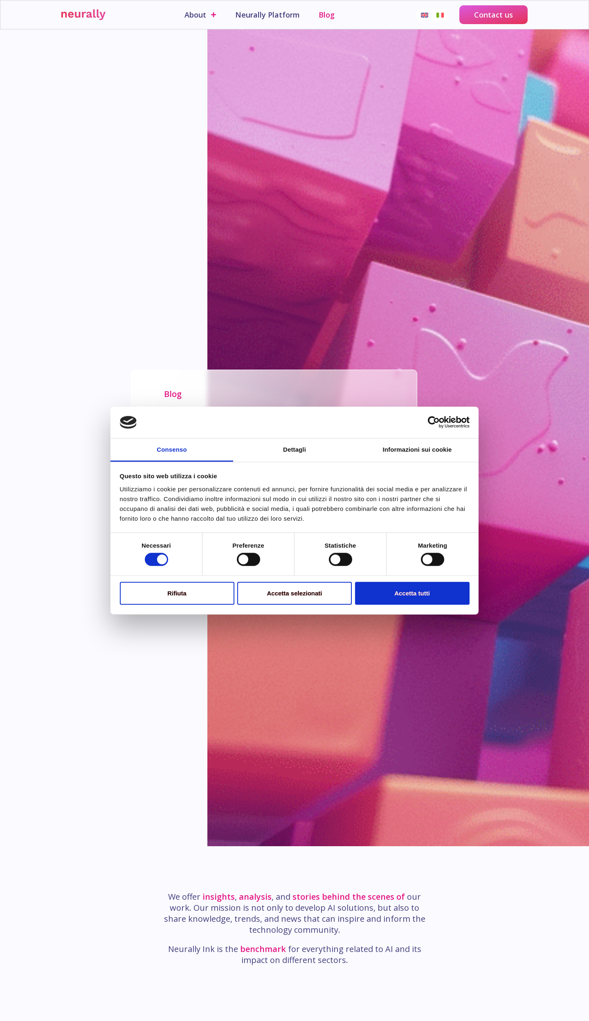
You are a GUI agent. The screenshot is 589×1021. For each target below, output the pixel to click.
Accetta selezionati (294, 592)
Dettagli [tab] (294, 449)
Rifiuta (177, 592)
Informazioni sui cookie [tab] (417, 449)
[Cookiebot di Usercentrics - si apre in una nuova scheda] (434, 422)
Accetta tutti (412, 592)
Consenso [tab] (172, 449)
